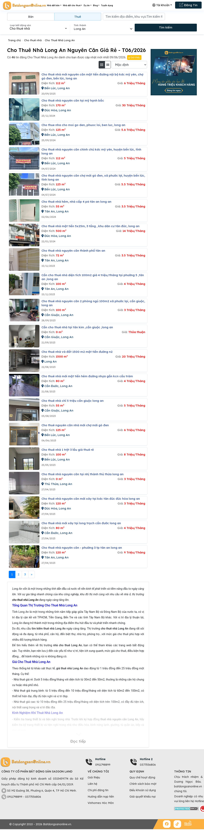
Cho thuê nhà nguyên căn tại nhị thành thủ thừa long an (82, 474)
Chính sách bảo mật (142, 784)
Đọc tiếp (78, 741)
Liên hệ (92, 784)
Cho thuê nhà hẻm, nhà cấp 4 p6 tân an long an (76, 201)
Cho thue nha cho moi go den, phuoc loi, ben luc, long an (83, 125)
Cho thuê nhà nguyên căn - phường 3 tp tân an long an (81, 547)
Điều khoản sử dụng (142, 790)
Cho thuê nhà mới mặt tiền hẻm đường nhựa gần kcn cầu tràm (87, 376)
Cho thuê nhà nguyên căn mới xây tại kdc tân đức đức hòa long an (90, 499)
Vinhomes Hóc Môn (101, 803)
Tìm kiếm (165, 27)
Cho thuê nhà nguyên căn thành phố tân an (73, 250)
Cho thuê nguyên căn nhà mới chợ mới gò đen (75, 425)
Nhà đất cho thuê (71, 5)
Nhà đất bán (53, 5)
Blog (95, 5)
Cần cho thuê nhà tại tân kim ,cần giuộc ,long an (77, 327)
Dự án (87, 5)
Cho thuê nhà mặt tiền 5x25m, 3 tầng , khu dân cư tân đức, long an (90, 226)
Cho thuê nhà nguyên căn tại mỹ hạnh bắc (72, 100)
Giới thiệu (134, 57)
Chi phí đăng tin (98, 790)
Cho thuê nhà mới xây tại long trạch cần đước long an (81, 523)
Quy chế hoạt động (142, 777)
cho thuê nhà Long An (25, 599)
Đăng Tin (188, 5)
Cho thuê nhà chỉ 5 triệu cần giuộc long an (72, 401)
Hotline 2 (146, 759)
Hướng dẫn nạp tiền (101, 796)
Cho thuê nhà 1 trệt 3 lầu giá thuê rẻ (67, 450)
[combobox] (38, 28)
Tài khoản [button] (161, 5)
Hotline (100, 759)
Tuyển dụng (107, 5)
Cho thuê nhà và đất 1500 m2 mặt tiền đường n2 (77, 352)
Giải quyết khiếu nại (142, 796)
